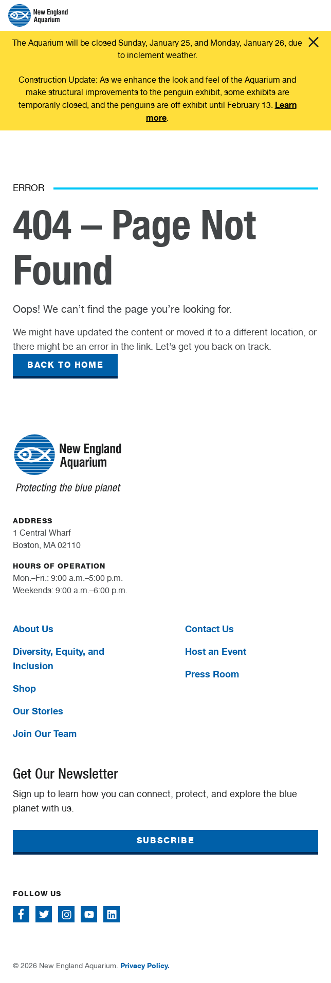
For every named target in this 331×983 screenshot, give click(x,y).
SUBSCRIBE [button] (165, 840)
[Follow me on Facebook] (21, 914)
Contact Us (209, 628)
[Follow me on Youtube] (89, 914)
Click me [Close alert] (313, 42)
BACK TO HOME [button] (65, 365)
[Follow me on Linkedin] (111, 914)
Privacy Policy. (145, 965)
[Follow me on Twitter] (43, 914)
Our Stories (38, 710)
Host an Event (215, 651)
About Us (33, 628)
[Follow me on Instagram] (66, 914)
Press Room (212, 673)
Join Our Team (45, 733)
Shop (24, 688)
